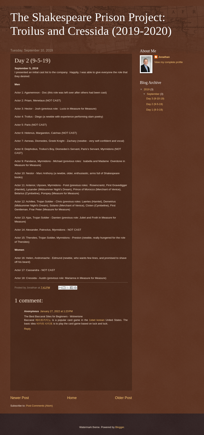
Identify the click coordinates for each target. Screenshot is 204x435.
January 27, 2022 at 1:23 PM (56, 311)
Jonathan (164, 56)
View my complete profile (168, 62)
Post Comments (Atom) (39, 405)
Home (72, 398)
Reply (27, 328)
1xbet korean (96, 319)
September (153, 93)
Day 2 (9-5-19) (154, 104)
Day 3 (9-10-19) (155, 98)
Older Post (123, 398)
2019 (147, 89)
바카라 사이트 (44, 323)
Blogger (119, 427)
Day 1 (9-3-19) (154, 109)
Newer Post (19, 398)
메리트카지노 (43, 319)
